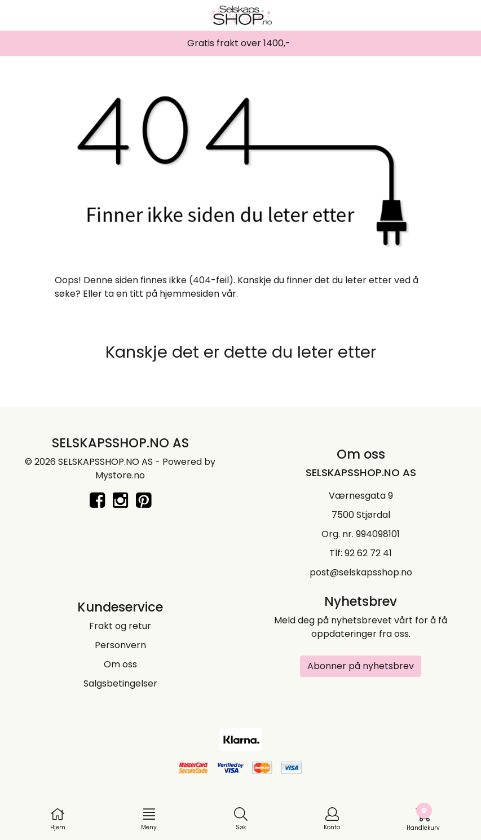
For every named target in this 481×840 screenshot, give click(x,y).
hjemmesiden (189, 293)
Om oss (120, 664)
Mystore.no (120, 475)
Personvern (120, 645)
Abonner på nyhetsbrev (360, 665)
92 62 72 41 (368, 553)
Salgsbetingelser (120, 683)
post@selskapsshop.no (361, 572)
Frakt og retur (120, 625)
